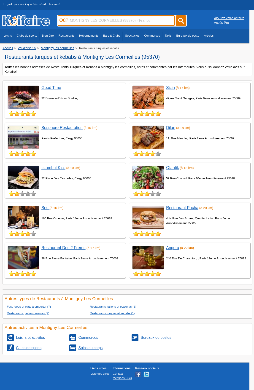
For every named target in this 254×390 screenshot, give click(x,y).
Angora (172, 247)
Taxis (168, 35)
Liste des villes (99, 373)
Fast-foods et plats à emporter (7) (29, 306)
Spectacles (132, 35)
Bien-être (48, 35)
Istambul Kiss (53, 167)
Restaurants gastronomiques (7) (28, 313)
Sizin (170, 87)
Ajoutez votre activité (229, 18)
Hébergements (88, 35)
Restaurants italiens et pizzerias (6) (113, 306)
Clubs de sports (27, 35)
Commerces (152, 35)
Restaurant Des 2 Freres (63, 247)
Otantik (172, 167)
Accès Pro (221, 22)
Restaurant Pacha (182, 207)
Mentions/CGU (122, 378)
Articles (209, 35)
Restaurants (66, 35)
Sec (45, 207)
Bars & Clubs (111, 35)
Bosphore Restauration (62, 127)
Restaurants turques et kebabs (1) (112, 313)
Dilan (170, 127)
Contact (118, 373)
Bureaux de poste (187, 35)
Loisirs (7, 35)
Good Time (51, 87)
